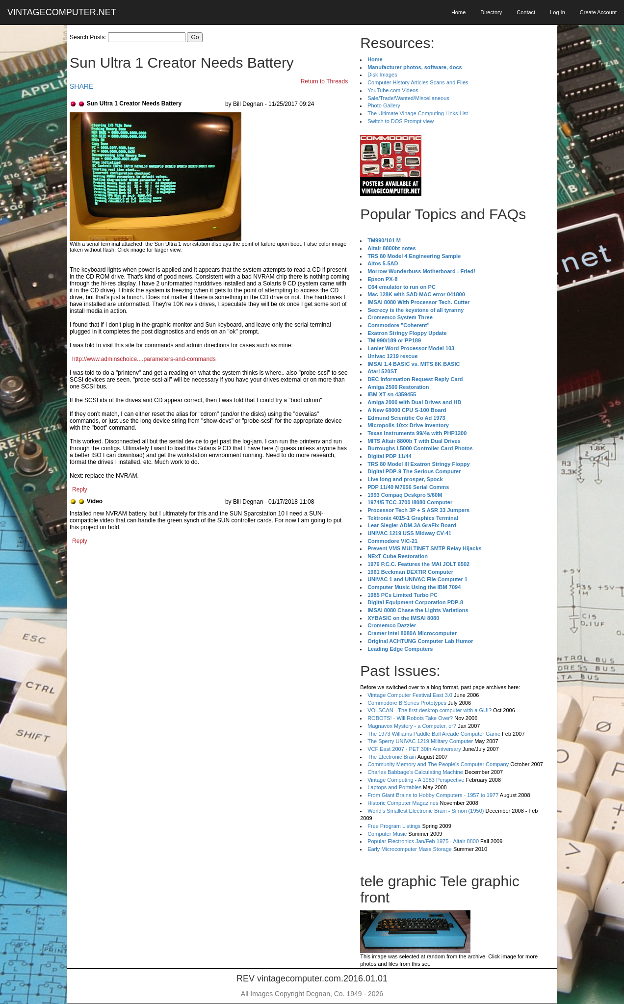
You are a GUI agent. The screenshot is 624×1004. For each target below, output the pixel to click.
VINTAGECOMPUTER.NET (61, 12)
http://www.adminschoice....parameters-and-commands (144, 359)
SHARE (81, 86)
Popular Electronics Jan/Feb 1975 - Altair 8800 (423, 841)
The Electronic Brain (391, 757)
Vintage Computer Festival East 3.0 (409, 695)
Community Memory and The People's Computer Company (438, 764)
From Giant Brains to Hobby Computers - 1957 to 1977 (432, 795)
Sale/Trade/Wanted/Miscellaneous (408, 98)
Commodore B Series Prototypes (406, 703)
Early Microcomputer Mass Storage (409, 849)
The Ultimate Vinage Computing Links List (417, 113)
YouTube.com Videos (392, 90)
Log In (557, 12)
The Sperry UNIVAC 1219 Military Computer (420, 741)
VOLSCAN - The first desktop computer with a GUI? (429, 710)
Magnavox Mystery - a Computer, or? (411, 726)
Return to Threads (324, 81)
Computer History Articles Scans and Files (417, 82)
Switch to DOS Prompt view (400, 121)
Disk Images (382, 74)
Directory (491, 12)
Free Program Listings (393, 826)
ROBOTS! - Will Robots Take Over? (410, 718)
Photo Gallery (383, 105)
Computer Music (387, 834)
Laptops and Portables (394, 787)
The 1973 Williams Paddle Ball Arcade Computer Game (433, 734)
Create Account (598, 12)
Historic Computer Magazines (402, 803)
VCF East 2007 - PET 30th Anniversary (414, 749)
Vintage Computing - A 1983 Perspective (415, 780)
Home (458, 12)
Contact (526, 12)
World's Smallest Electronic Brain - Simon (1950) (425, 811)
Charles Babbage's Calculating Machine (415, 772)
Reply (79, 489)
